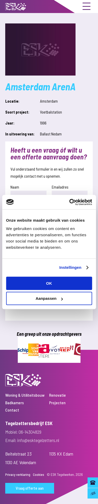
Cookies (38, 474)
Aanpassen (49, 298)
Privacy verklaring (17, 474)
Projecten (57, 402)
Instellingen (70, 267)
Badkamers (14, 402)
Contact (12, 409)
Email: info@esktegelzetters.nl (32, 440)
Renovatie (57, 395)
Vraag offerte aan (30, 488)
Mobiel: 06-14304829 (23, 432)
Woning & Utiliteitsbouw (25, 395)
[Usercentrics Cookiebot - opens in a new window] (70, 202)
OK (49, 283)
